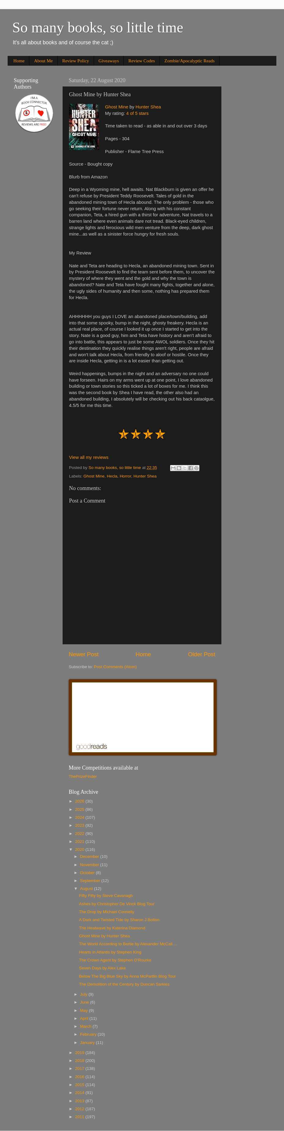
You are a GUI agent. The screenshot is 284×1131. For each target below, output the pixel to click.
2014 (80, 1092)
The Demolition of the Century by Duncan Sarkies (124, 984)
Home (19, 60)
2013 (80, 1101)
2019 (80, 1052)
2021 (80, 841)
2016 (80, 1076)
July (84, 994)
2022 (80, 833)
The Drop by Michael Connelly (106, 912)
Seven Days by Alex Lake (102, 968)
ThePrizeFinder (83, 776)
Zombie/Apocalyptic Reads (189, 60)
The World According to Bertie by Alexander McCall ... (128, 944)
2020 (80, 849)
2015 (80, 1084)
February (89, 1034)
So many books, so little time (97, 27)
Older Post (201, 654)
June (85, 1002)
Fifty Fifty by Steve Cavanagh (106, 895)
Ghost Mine (116, 106)
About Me (43, 60)
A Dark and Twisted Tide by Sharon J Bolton (119, 919)
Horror (125, 476)
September (90, 880)
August (87, 888)
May (84, 1010)
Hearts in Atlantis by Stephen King (110, 952)
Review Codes (141, 60)
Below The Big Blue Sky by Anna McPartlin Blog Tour (127, 976)
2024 (80, 817)
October (88, 872)
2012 (80, 1109)
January (88, 1042)
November (90, 864)
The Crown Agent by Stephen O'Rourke (115, 960)
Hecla (112, 476)
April (84, 1018)
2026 (80, 801)
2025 (80, 809)
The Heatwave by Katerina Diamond (112, 928)
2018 (80, 1060)
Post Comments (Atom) (115, 666)
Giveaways (109, 60)
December (90, 856)
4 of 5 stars (137, 113)
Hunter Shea (148, 106)
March (86, 1026)
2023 (80, 825)
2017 (80, 1068)
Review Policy (75, 60)
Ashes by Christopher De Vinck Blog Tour (117, 904)
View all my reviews (88, 457)
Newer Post (84, 654)
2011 (80, 1117)
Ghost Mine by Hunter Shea (104, 936)
